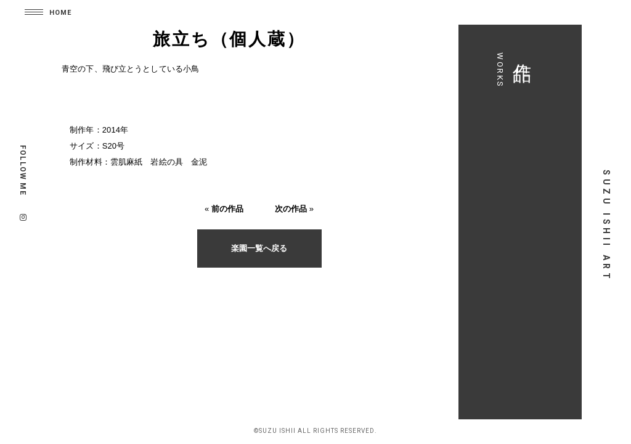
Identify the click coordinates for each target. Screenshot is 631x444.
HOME (60, 12)
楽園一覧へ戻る (254, 250)
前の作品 (222, 210)
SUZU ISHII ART (606, 226)
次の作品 (285, 210)
